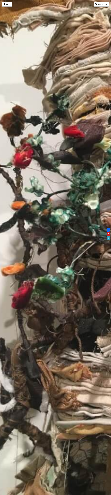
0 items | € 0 (102, 4)
